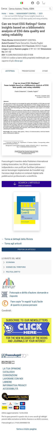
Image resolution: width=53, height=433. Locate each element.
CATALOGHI (9, 372)
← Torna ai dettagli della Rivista (17, 239)
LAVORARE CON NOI (13, 378)
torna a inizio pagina (26, 429)
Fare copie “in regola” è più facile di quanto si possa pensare (27, 303)
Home (4, 14)
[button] (21, 3)
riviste (11, 14)
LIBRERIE (7, 382)
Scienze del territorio (16, 267)
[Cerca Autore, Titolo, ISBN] (28, 9)
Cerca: (4, 8)
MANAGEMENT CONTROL (26, 14)
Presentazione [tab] (28, 71)
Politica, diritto (13, 272)
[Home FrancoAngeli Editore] (9, 3)
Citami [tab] (45, 71)
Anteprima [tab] (10, 71)
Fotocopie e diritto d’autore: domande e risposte (29, 294)
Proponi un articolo (26, 249)
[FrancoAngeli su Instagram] (9, 363)
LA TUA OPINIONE (12, 368)
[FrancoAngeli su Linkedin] (6, 363)
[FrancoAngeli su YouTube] (13, 363)
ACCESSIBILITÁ (10, 388)
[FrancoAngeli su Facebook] (3, 363)
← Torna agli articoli (12, 243)
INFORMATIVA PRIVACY (15, 385)
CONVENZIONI (10, 375)
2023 (41, 14)
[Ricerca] (50, 9)
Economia (10, 262)
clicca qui (18, 61)
